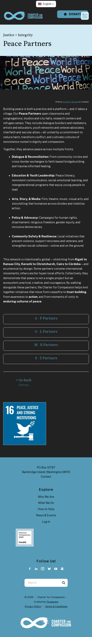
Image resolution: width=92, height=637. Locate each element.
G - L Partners (46, 331)
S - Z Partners (46, 358)
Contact (46, 476)
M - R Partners (46, 345)
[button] (46, 4)
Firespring (52, 601)
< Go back (23, 380)
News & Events (46, 515)
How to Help (46, 509)
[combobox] (42, 583)
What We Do (46, 502)
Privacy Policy (33, 606)
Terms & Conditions (56, 606)
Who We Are (46, 496)
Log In (46, 521)
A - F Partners (46, 318)
